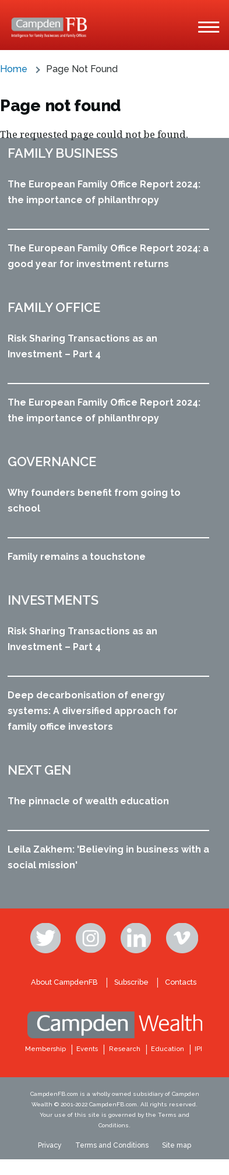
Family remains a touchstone (77, 556)
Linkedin (137, 938)
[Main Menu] (208, 27)
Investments (53, 600)
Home (13, 68)
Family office (54, 307)
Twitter (46, 938)
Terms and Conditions (112, 1145)
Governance (52, 461)
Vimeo (182, 938)
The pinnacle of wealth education (88, 801)
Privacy (50, 1145)
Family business (63, 153)
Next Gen (39, 770)
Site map (176, 1145)
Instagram (92, 938)
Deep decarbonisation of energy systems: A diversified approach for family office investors (93, 711)
